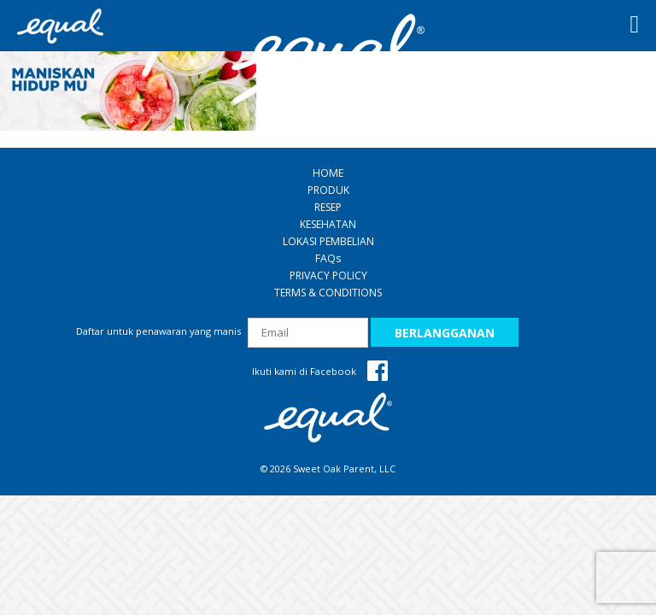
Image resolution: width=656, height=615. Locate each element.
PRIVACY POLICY (328, 275)
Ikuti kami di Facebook (320, 371)
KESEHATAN (328, 224)
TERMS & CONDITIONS (328, 292)
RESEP (328, 207)
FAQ (328, 258)
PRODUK (328, 190)
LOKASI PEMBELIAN (328, 241)
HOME (328, 173)
